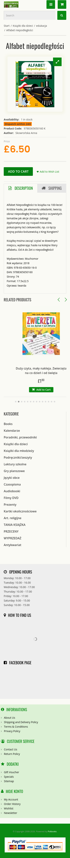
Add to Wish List (49, 171)
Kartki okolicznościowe (20, 511)
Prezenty (10, 505)
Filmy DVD (11, 498)
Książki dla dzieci (23, 25)
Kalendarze (12, 431)
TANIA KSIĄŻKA (14, 525)
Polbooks (52, 831)
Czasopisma (12, 484)
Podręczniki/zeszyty (18, 457)
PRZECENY (11, 531)
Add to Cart (18, 171)
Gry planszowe (14, 471)
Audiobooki (12, 491)
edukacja (41, 25)
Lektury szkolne (15, 464)
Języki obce (12, 478)
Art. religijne (12, 518)
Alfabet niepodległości (19, 30)
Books (8, 424)
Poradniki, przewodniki (20, 437)
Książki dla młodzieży (19, 451)
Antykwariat (12, 545)
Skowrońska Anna (26, 133)
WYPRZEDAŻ (12, 538)
